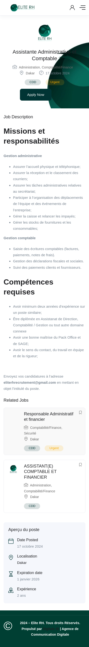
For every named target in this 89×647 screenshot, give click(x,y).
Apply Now (35, 95)
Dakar (30, 73)
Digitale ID (51, 629)
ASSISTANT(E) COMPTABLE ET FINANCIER (40, 472)
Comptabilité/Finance (57, 67)
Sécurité (30, 433)
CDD (32, 82)
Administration (29, 67)
